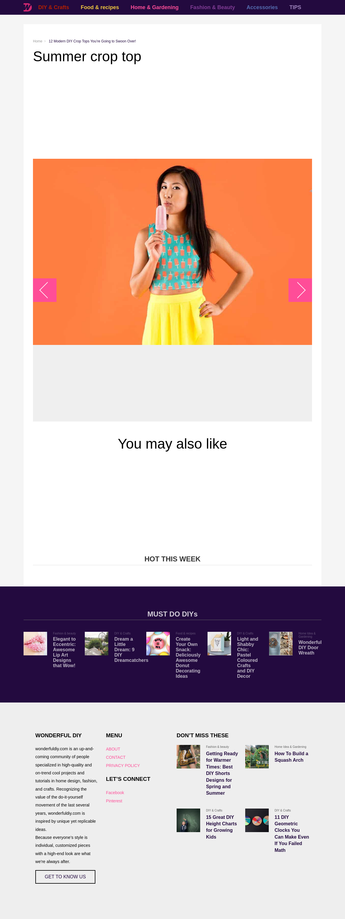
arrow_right (297, 290)
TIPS (295, 7)
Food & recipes (100, 7)
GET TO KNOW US (65, 876)
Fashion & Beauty (212, 7)
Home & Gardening (155, 7)
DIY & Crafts (53, 7)
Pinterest (114, 801)
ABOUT (113, 749)
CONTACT (116, 757)
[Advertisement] (172, 111)
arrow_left (47, 290)
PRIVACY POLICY (123, 765)
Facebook (115, 792)
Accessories (262, 7)
